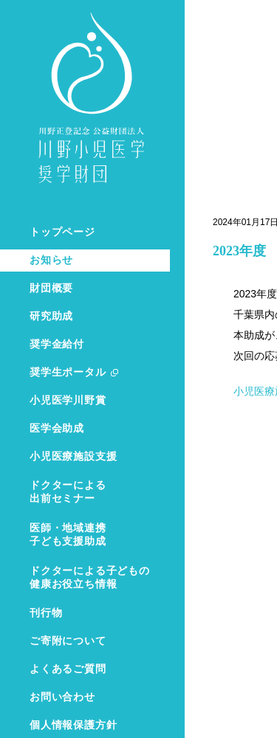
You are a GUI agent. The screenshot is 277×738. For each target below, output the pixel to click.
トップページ (62, 232)
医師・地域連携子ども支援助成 (68, 535)
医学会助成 (57, 428)
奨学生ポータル (68, 372)
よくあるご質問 (68, 669)
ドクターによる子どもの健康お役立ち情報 (90, 577)
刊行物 (46, 612)
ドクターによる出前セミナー (68, 492)
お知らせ (51, 260)
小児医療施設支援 (73, 456)
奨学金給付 (57, 344)
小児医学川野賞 (68, 400)
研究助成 (51, 316)
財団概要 (51, 288)
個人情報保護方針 (73, 725)
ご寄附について (68, 640)
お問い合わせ (62, 697)
